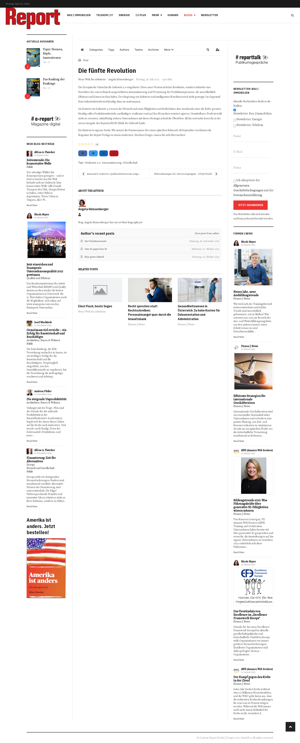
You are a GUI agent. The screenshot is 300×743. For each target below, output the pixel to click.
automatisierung (112, 163)
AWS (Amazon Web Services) (257, 450)
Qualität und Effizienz (38, 278)
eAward (173, 15)
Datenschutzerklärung (247, 195)
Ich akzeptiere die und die (253, 187)
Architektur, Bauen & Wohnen (43, 340)
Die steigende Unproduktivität (46, 399)
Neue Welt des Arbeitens (92, 79)
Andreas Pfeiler (42, 391)
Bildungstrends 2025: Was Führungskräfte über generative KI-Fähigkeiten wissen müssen (250, 505)
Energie (124, 15)
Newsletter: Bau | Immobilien (252, 113)
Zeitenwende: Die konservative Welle (39, 162)
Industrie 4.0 (93, 163)
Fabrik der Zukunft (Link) (131, 123)
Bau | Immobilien (78, 15)
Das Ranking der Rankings (54, 81)
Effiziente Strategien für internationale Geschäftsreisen (249, 399)
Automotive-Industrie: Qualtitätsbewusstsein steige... (111, 174)
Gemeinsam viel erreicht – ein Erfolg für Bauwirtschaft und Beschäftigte (46, 333)
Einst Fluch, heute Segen (95, 306)
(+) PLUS (141, 15)
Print (85, 60)
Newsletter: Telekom (249, 125)
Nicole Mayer (41, 214)
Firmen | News (136, 324)
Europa (31, 464)
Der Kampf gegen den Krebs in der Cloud (251, 679)
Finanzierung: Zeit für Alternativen (41, 459)
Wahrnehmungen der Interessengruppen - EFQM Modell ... (186, 174)
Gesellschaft (130, 163)
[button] (169, 49)
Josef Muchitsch (43, 322)
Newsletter (209, 15)
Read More (32, 205)
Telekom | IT (104, 15)
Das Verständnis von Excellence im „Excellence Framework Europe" (250, 614)
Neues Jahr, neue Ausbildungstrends (245, 293)
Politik (30, 167)
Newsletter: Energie (249, 119)
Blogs (188, 15)
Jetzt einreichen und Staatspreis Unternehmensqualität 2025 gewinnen (45, 269)
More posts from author (207, 233)
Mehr (155, 15)
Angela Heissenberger (120, 79)
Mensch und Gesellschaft (40, 468)
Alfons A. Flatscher (44, 152)
